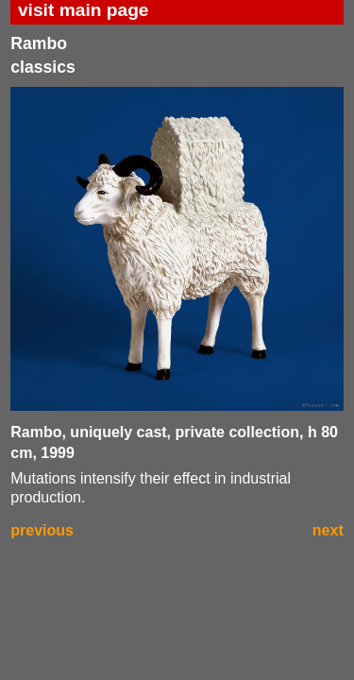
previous (42, 530)
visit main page (83, 10)
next (328, 530)
